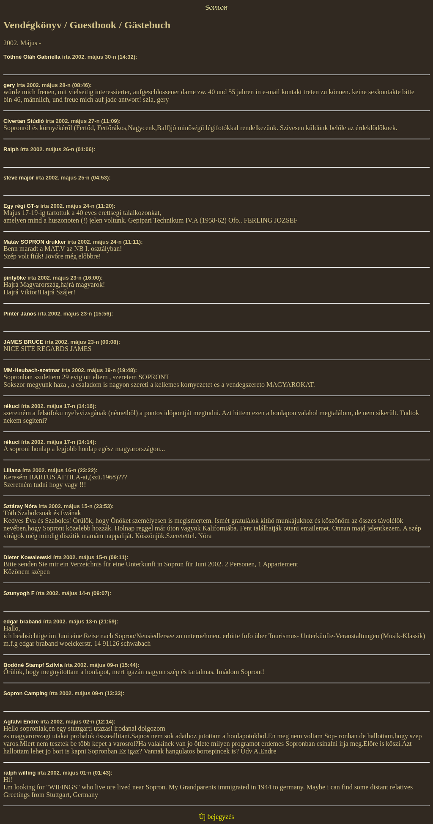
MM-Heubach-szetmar (31, 370)
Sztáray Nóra (20, 506)
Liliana (12, 470)
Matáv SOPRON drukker (34, 242)
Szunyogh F (19, 593)
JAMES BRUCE (23, 342)
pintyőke (14, 278)
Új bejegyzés (216, 816)
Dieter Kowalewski (27, 557)
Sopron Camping (25, 693)
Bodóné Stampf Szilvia (33, 665)
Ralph (11, 149)
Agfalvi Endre (21, 721)
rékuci (11, 406)
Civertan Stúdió (23, 121)
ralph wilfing (19, 773)
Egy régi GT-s (21, 206)
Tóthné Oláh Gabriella (31, 57)
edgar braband (22, 621)
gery (9, 85)
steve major (18, 177)
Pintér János (19, 313)
